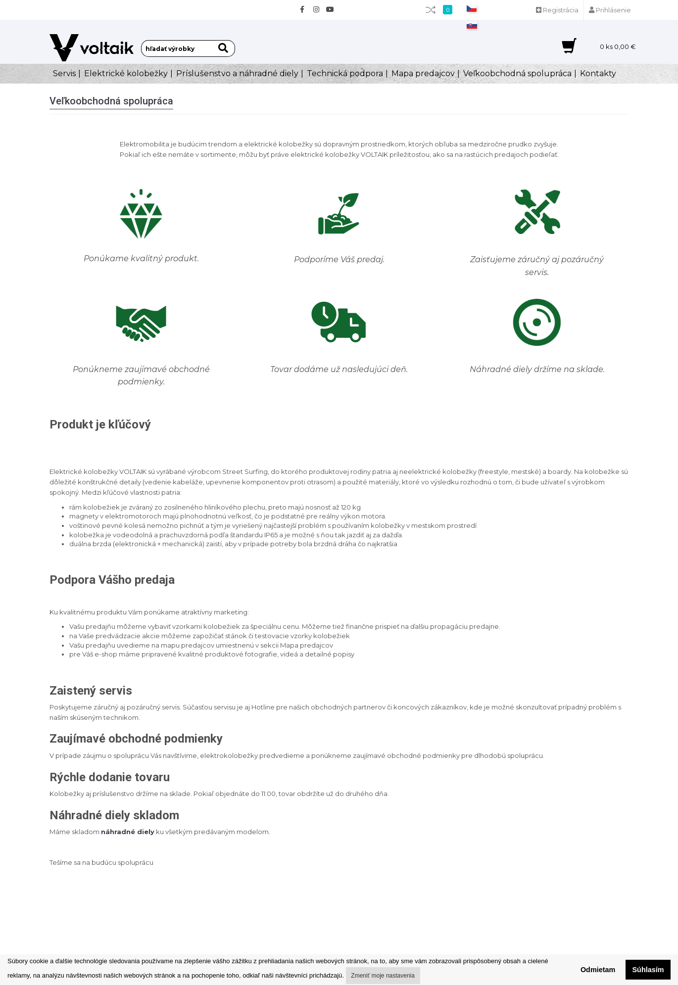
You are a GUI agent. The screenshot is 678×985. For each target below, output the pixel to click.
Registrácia (557, 10)
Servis (64, 73)
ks (618, 46)
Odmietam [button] (598, 970)
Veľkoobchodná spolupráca (517, 73)
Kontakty (598, 73)
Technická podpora (345, 73)
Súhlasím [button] (648, 970)
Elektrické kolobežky (126, 73)
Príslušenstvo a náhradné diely (237, 73)
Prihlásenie (610, 10)
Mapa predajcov (423, 73)
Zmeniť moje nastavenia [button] (383, 975)
